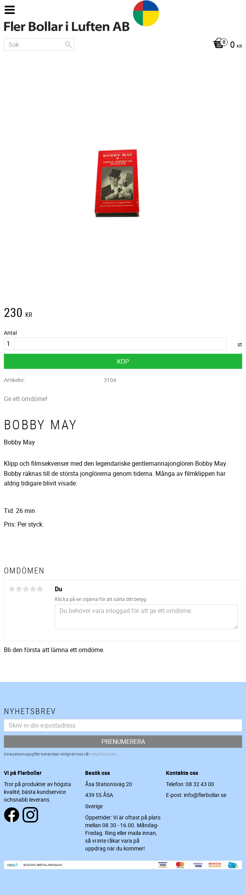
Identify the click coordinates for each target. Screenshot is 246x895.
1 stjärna (11, 588)
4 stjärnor (32, 588)
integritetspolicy (103, 754)
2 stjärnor (18, 588)
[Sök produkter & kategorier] (39, 44)
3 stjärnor (25, 588)
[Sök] (68, 44)
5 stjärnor (39, 588)
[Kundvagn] (123, 45)
